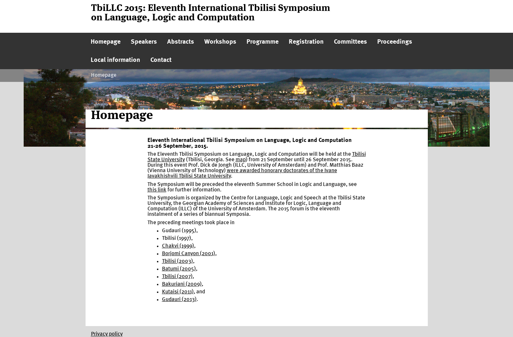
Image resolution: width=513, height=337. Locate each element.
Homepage (104, 75)
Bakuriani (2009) (182, 284)
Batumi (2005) (179, 269)
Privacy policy (107, 334)
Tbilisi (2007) (177, 276)
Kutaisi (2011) (178, 292)
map (241, 160)
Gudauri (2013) (179, 299)
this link (156, 190)
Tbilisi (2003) (177, 261)
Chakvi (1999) (178, 246)
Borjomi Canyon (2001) (188, 254)
